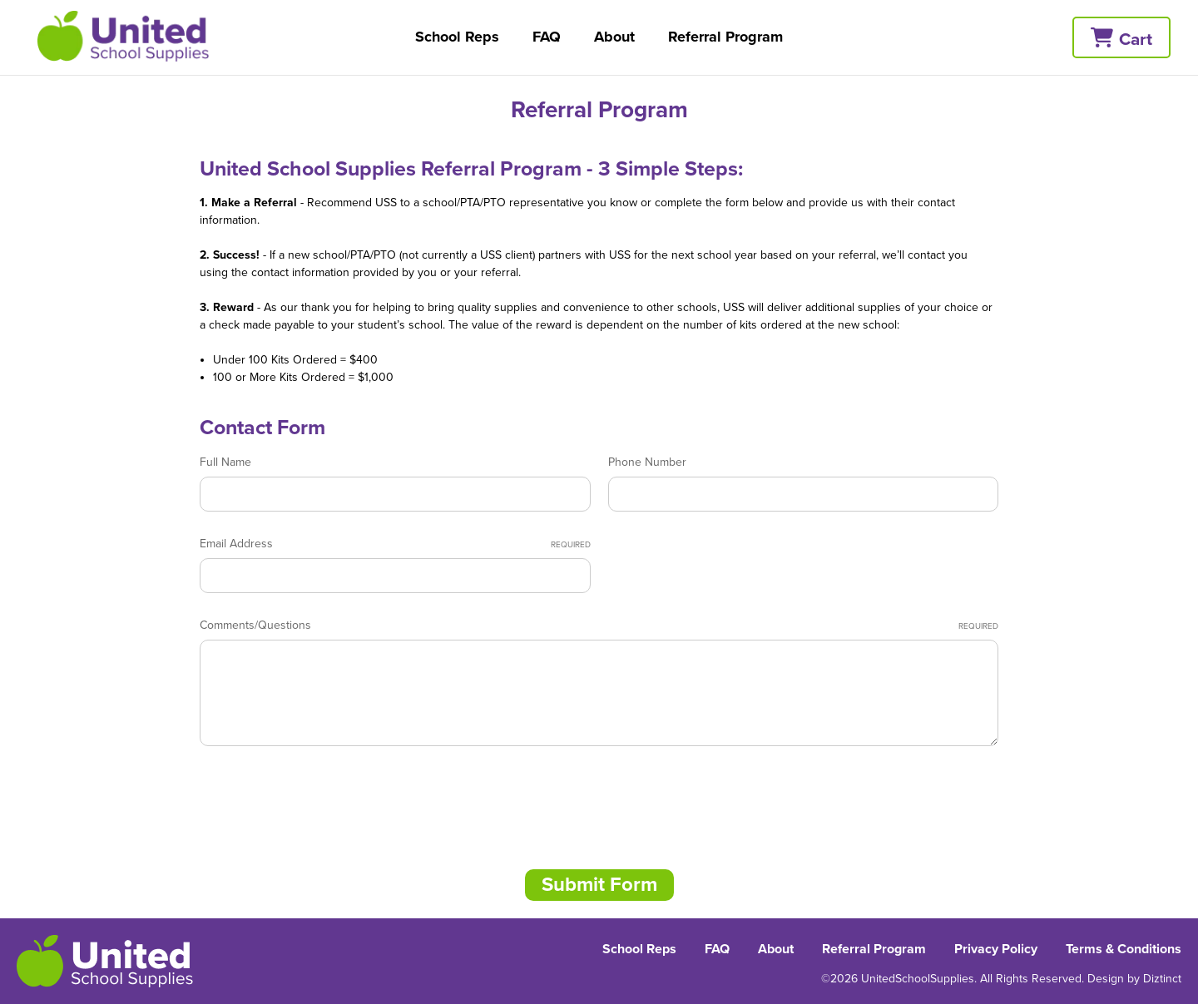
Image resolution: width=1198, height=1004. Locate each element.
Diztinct (1162, 979)
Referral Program (725, 36)
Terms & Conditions (1123, 949)
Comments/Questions (599, 625)
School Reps (457, 36)
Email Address (395, 544)
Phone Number (647, 462)
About (614, 36)
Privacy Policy (995, 949)
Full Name (225, 462)
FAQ (546, 36)
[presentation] (326, 801)
